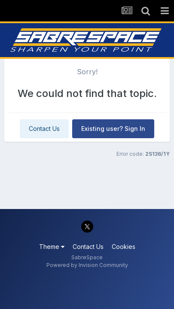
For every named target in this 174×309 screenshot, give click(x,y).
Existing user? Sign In (113, 128)
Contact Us (44, 128)
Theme (51, 246)
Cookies (123, 246)
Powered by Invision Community (87, 265)
